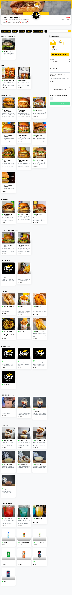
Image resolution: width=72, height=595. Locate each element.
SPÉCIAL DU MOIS (6, 31)
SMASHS (29, 31)
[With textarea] (61, 98)
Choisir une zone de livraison (58, 89)
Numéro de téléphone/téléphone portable (59, 75)
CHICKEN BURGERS (38, 31)
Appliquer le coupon (59, 54)
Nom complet (53, 68)
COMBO (15, 31)
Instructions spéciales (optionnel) (59, 95)
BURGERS (21, 31)
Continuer (60, 103)
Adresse (52, 81)
